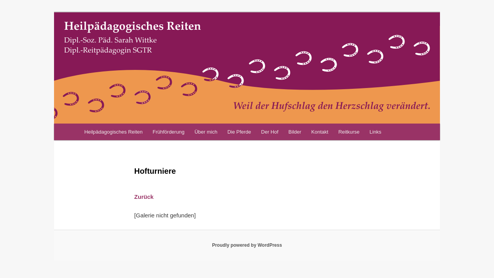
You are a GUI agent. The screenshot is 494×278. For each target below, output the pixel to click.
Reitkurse (349, 132)
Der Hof (270, 132)
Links (375, 132)
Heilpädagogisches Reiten (113, 132)
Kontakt (319, 132)
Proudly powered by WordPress (247, 245)
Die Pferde (239, 132)
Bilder (294, 132)
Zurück (144, 196)
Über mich (206, 132)
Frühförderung (168, 132)
